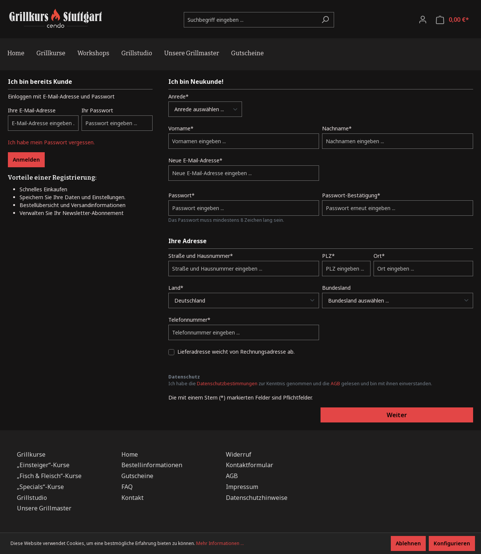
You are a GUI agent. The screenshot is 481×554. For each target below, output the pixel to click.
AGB (335, 383)
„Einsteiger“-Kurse (43, 465)
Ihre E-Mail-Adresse (32, 110)
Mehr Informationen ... (220, 543)
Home (129, 454)
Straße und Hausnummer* (200, 255)
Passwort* (181, 195)
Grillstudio (32, 497)
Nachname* (337, 128)
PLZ (328, 255)
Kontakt (132, 497)
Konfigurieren (452, 543)
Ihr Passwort (97, 110)
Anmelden (26, 159)
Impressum (242, 487)
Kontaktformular (249, 465)
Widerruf (238, 454)
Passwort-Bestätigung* (351, 195)
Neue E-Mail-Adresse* (195, 160)
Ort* (379, 255)
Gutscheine (137, 476)
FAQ (127, 487)
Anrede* (178, 96)
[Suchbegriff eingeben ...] (250, 19)
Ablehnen (408, 543)
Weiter (397, 415)
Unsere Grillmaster (44, 508)
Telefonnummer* (189, 319)
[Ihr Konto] (422, 19)
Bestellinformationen (151, 465)
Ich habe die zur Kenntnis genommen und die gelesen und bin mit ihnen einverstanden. (300, 383)
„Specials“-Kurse (40, 487)
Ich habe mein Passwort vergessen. (51, 142)
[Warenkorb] (452, 19)
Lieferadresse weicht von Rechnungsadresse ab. (236, 351)
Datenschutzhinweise (256, 497)
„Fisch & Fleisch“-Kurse (49, 476)
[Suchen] (325, 19)
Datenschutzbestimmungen (227, 383)
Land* (175, 287)
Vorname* (181, 128)
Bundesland (336, 287)
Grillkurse (31, 454)
